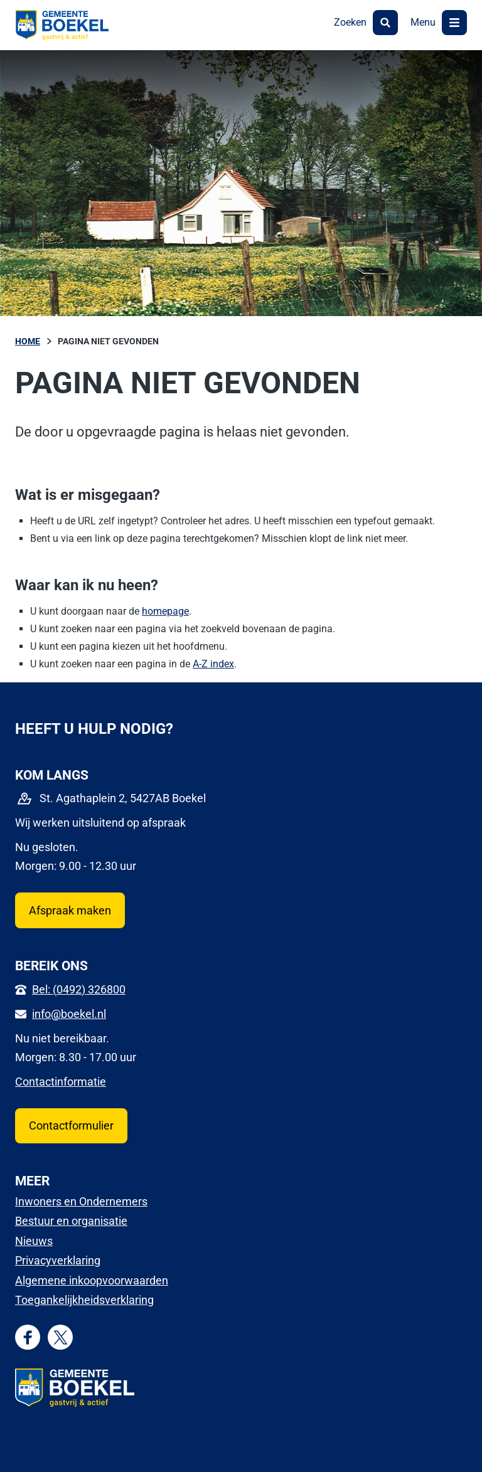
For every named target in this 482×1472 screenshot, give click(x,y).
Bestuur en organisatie (71, 1220)
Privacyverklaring (57, 1260)
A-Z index (213, 664)
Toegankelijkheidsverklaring (84, 1299)
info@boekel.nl (69, 1013)
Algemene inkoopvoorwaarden (91, 1280)
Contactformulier (71, 1125)
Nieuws (34, 1240)
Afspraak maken (70, 910)
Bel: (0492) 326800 (79, 989)
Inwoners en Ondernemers (81, 1201)
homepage (165, 611)
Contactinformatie (60, 1081)
